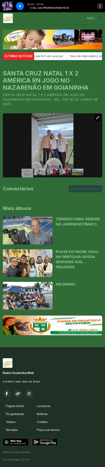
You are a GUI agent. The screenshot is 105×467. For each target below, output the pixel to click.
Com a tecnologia (17, 459)
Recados (12, 429)
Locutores (44, 406)
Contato (42, 422)
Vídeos (11, 422)
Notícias (42, 414)
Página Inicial (15, 406)
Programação (15, 414)
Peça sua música (48, 429)
